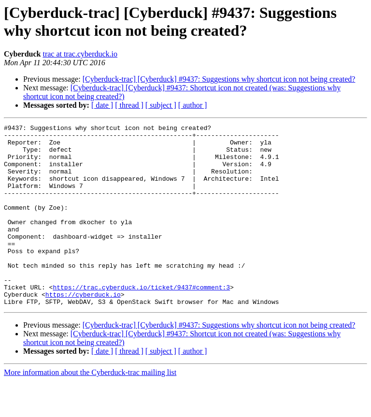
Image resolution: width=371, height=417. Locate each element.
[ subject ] (160, 105)
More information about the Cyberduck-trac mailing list (90, 408)
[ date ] (102, 105)
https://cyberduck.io (83, 329)
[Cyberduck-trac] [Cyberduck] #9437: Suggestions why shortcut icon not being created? (219, 79)
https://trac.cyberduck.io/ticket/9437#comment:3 (141, 320)
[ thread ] (129, 105)
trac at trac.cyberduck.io (80, 54)
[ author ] (192, 105)
